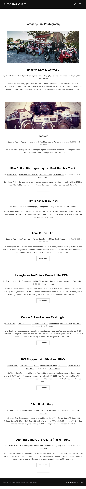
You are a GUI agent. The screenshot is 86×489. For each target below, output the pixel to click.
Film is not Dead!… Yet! (43, 206)
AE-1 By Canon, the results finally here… (43, 451)
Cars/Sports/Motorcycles (27, 76)
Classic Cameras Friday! (30, 142)
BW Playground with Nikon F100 (43, 370)
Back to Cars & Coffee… (42, 69)
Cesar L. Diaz (10, 76)
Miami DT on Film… (43, 238)
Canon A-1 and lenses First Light (43, 328)
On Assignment (58, 180)
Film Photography (44, 76)
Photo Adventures (17, 4)
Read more (44, 264)
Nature (52, 293)
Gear (40, 245)
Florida (35, 245)
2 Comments (49, 338)
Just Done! (44, 422)
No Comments (43, 79)
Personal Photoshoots (60, 76)
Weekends (64, 245)
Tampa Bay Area (66, 335)
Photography (58, 142)
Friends (41, 293)
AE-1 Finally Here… (43, 415)
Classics (43, 135)
